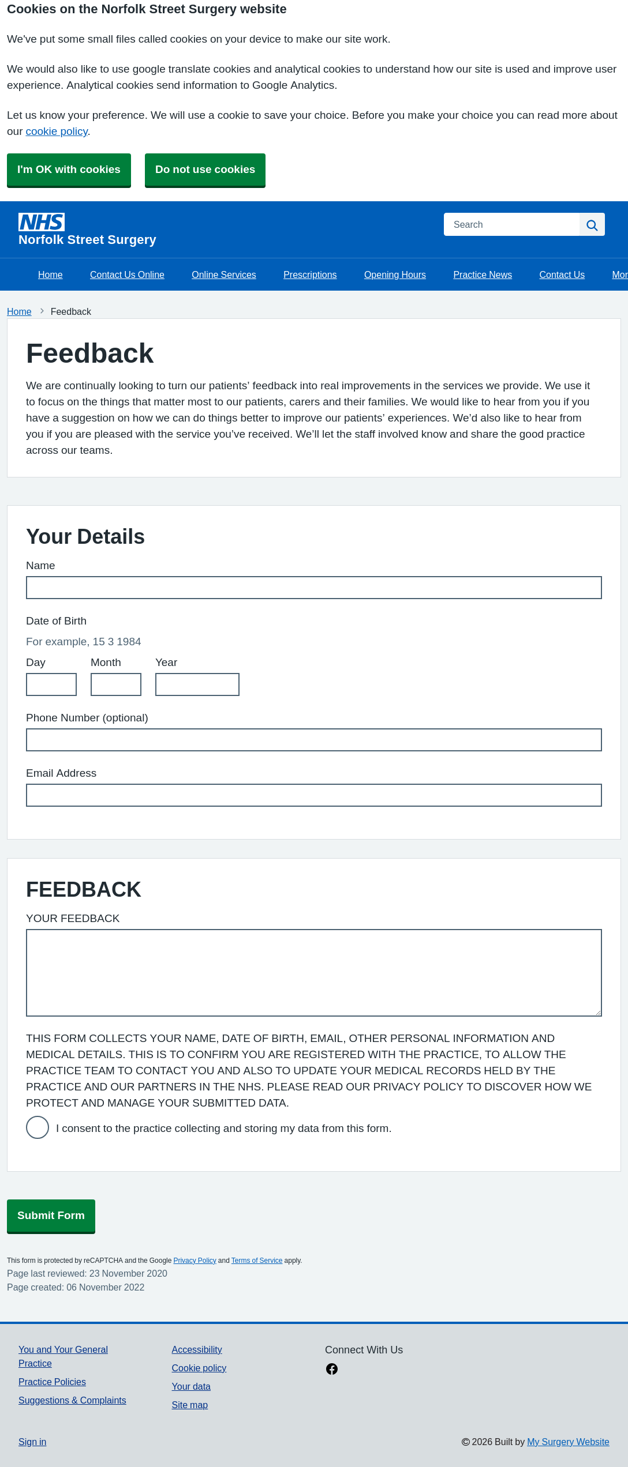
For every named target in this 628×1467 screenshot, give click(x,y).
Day (36, 662)
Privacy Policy (194, 1260)
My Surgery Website (568, 1441)
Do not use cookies (205, 169)
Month (106, 662)
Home (50, 274)
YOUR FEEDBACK (72, 918)
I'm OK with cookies (69, 169)
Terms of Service (257, 1260)
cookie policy (56, 131)
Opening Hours (395, 274)
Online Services (224, 274)
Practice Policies (52, 1381)
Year (166, 662)
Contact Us (562, 274)
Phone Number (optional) (87, 717)
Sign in (32, 1441)
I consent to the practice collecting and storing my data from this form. (224, 1128)
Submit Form (51, 1215)
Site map (190, 1404)
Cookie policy (199, 1367)
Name (40, 565)
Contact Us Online (127, 274)
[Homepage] (224, 229)
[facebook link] (332, 1370)
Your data (191, 1386)
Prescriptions (310, 274)
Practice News (482, 274)
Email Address (61, 773)
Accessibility (197, 1349)
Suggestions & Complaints (72, 1400)
